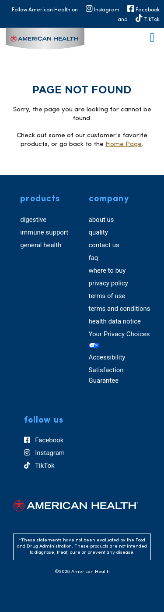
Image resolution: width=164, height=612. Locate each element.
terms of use (107, 296)
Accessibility (107, 357)
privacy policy (108, 283)
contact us (104, 245)
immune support (44, 232)
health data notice (115, 321)
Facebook (44, 440)
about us (101, 220)
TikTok (39, 466)
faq (93, 258)
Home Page (123, 144)
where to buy (107, 270)
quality (98, 232)
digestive (33, 220)
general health (40, 245)
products (40, 199)
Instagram (44, 453)
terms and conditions (119, 309)
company (109, 199)
